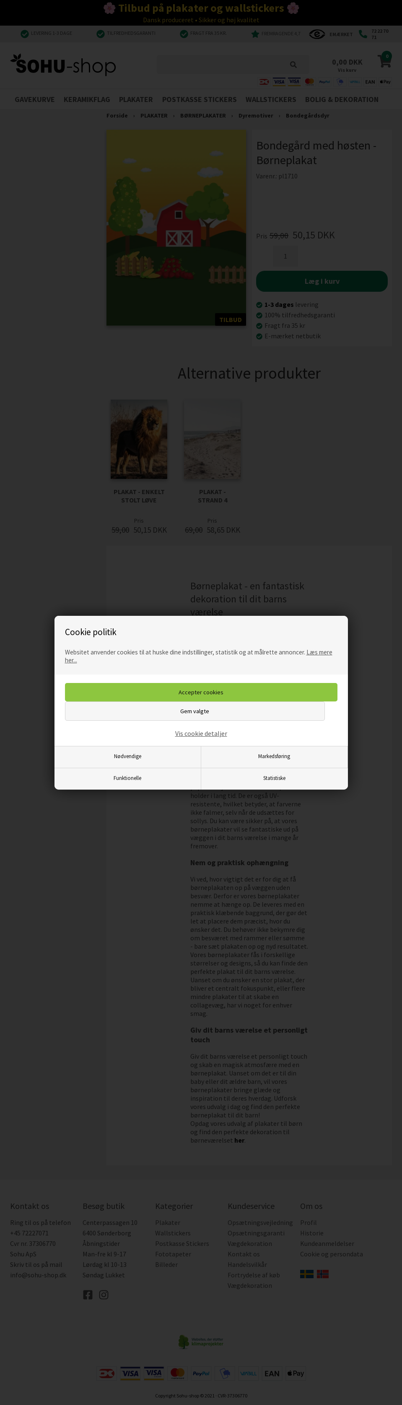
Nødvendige (127, 756)
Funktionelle (127, 777)
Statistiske (274, 777)
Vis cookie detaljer (201, 733)
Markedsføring (274, 756)
